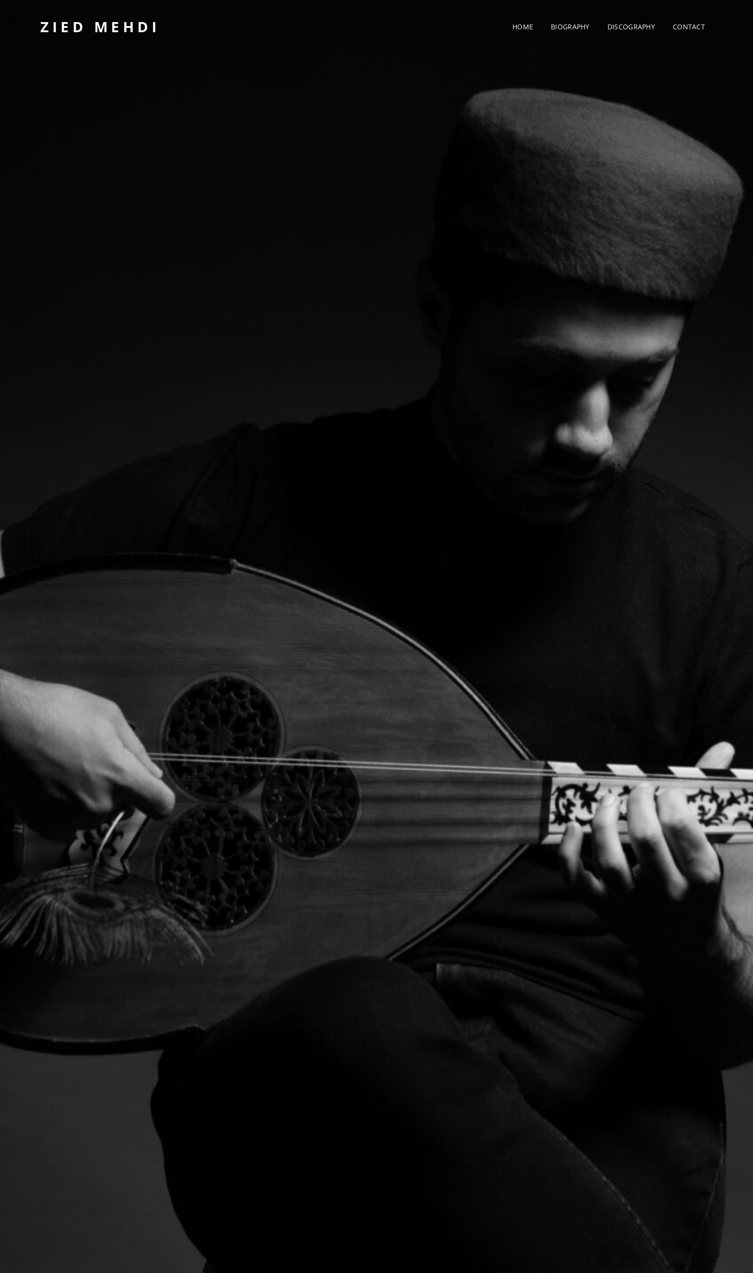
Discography (631, 26)
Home (522, 26)
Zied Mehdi (100, 27)
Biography (570, 26)
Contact (689, 26)
